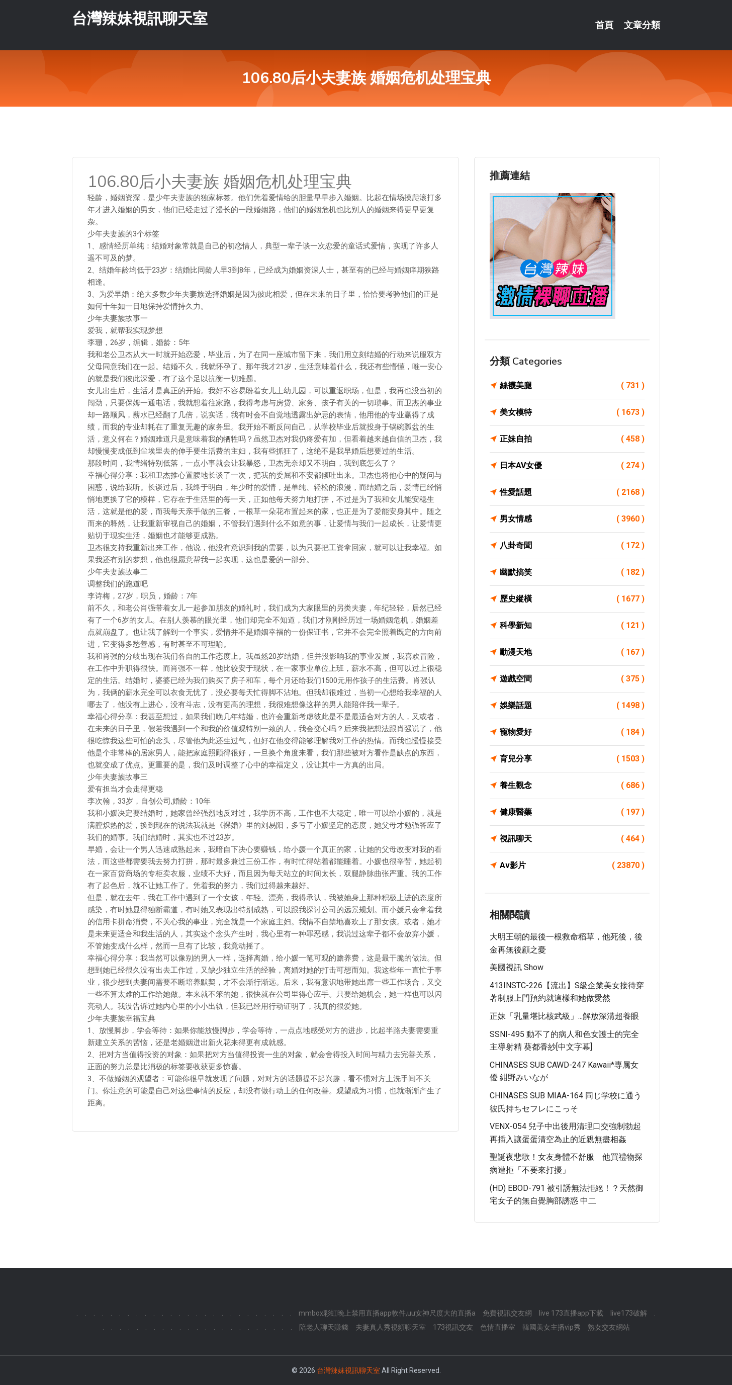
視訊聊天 (572, 839)
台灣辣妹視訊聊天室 (140, 19)
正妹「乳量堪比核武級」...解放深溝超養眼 (564, 1016)
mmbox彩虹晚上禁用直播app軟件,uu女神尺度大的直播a (387, 1313)
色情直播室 (497, 1327)
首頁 (604, 25)
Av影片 (572, 865)
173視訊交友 (453, 1327)
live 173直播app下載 (571, 1313)
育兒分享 (572, 759)
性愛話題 (572, 492)
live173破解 (628, 1313)
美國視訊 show (516, 967)
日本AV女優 (572, 466)
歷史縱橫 (572, 599)
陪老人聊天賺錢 (323, 1327)
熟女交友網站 (609, 1327)
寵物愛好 (572, 732)
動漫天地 (572, 652)
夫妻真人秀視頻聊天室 (390, 1327)
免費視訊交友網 (507, 1313)
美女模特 (572, 412)
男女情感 (572, 519)
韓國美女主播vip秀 (551, 1327)
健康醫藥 (572, 812)
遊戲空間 (572, 679)
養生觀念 (572, 785)
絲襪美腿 (572, 386)
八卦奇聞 (572, 546)
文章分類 (642, 25)
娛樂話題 (572, 706)
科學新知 (572, 626)
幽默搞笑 (572, 572)
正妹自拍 (572, 439)
